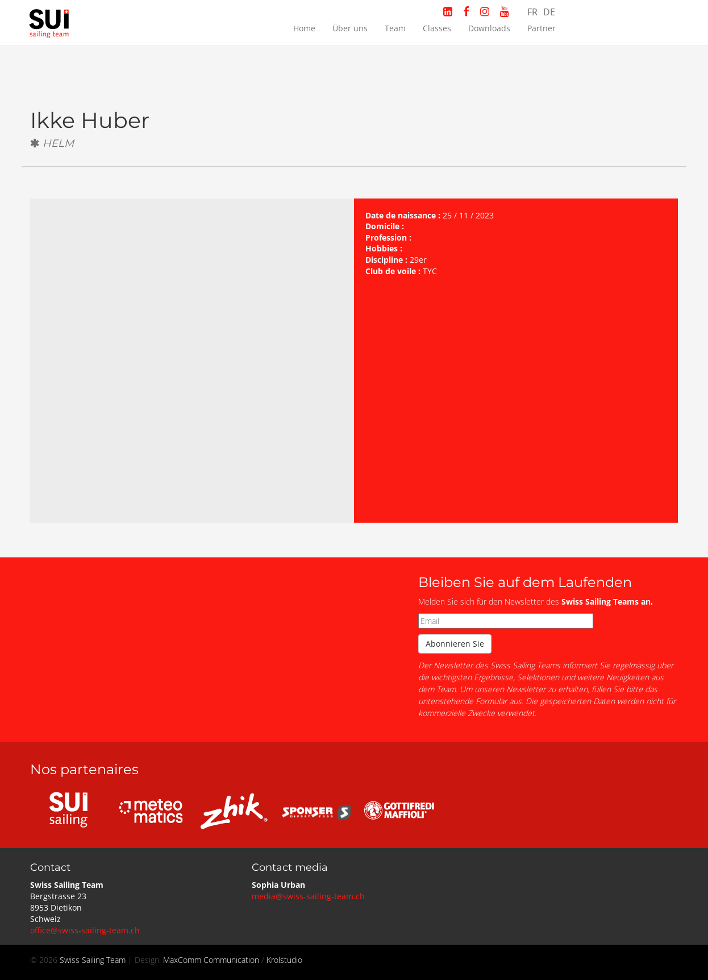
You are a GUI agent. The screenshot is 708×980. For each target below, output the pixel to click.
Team (395, 28)
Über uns (350, 28)
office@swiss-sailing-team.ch (85, 930)
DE (549, 12)
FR (532, 12)
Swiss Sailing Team (94, 959)
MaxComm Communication (211, 959)
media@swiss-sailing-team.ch (308, 896)
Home (304, 28)
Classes (437, 28)
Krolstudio (284, 959)
